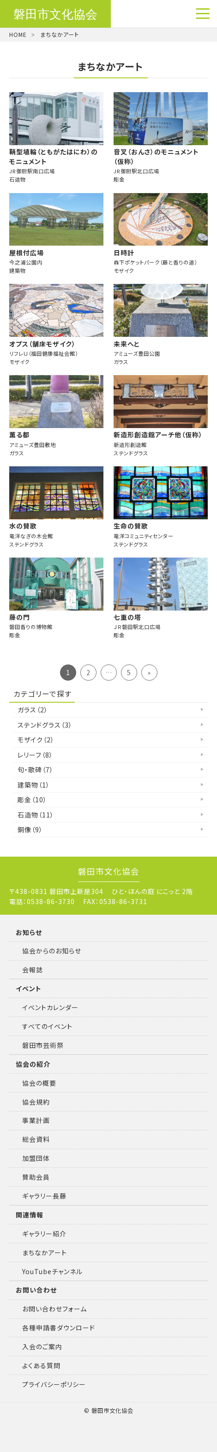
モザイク (36, 739)
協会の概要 (39, 1083)
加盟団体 (36, 1158)
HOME (18, 34)
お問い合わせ (36, 1289)
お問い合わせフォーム (54, 1308)
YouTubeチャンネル (52, 1271)
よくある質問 (41, 1365)
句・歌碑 (36, 769)
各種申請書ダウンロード (58, 1327)
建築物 (34, 784)
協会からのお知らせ (51, 950)
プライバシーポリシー (54, 1384)
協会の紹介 (33, 1064)
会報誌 (32, 969)
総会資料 (36, 1139)
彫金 (32, 799)
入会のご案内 (42, 1346)
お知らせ (29, 932)
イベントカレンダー (50, 1007)
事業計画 (36, 1120)
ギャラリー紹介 (44, 1233)
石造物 (36, 814)
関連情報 (29, 1214)
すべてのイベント (47, 1026)
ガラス (33, 709)
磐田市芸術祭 (43, 1045)
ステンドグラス (45, 724)
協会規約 (36, 1101)
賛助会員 (36, 1177)
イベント (29, 988)
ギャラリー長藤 (44, 1195)
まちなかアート (44, 1252)
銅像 (30, 829)
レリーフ (35, 754)
